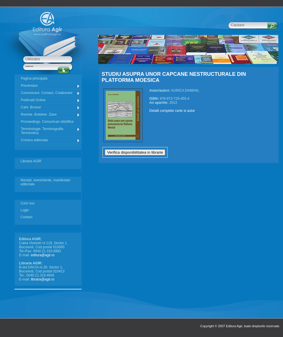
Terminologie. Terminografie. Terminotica (50, 131)
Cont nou (28, 203)
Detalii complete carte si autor (172, 111)
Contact (26, 217)
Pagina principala (34, 78)
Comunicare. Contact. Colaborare (50, 93)
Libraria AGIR (31, 161)
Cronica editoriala (50, 140)
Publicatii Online (50, 100)
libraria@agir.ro (43, 279)
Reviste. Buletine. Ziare (50, 114)
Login (25, 210)
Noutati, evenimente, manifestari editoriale (45, 182)
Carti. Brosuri (50, 107)
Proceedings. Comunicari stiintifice (47, 122)
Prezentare (50, 86)
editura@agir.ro (43, 255)
